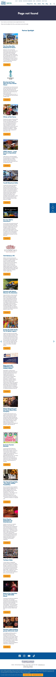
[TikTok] (34, 656)
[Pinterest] (37, 656)
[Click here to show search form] (54, 4)
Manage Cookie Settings (37, 674)
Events (39, 3)
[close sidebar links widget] (52, 204)
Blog (47, 3)
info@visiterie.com (41, 664)
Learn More (7, 64)
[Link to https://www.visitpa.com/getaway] (28, 662)
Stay (35, 3)
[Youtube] (29, 656)
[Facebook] (20, 656)
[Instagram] (24, 656)
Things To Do (30, 3)
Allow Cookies (27, 674)
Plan (43, 3)
